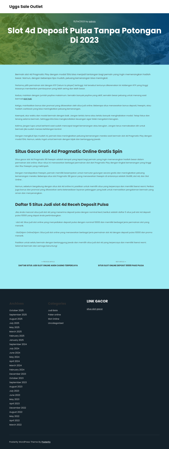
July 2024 (14, 348)
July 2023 (14, 390)
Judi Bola (53, 310)
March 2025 (15, 331)
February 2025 (16, 335)
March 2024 (15, 365)
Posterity (46, 441)
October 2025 (16, 310)
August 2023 (15, 386)
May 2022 (14, 416)
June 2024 (14, 352)
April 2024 (14, 361)
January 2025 (16, 340)
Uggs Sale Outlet (22, 6)
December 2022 (17, 407)
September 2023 (18, 382)
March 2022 (15, 424)
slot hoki (28, 98)
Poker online (54, 314)
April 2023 (14, 403)
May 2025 (14, 327)
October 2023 (16, 378)
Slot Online (53, 318)
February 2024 (16, 369)
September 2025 (18, 314)
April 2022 (14, 420)
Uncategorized (55, 323)
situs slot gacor (95, 308)
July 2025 (14, 323)
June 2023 (14, 395)
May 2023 (14, 399)
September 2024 (18, 344)
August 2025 (15, 318)
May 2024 (14, 357)
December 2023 (17, 373)
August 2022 (15, 412)
